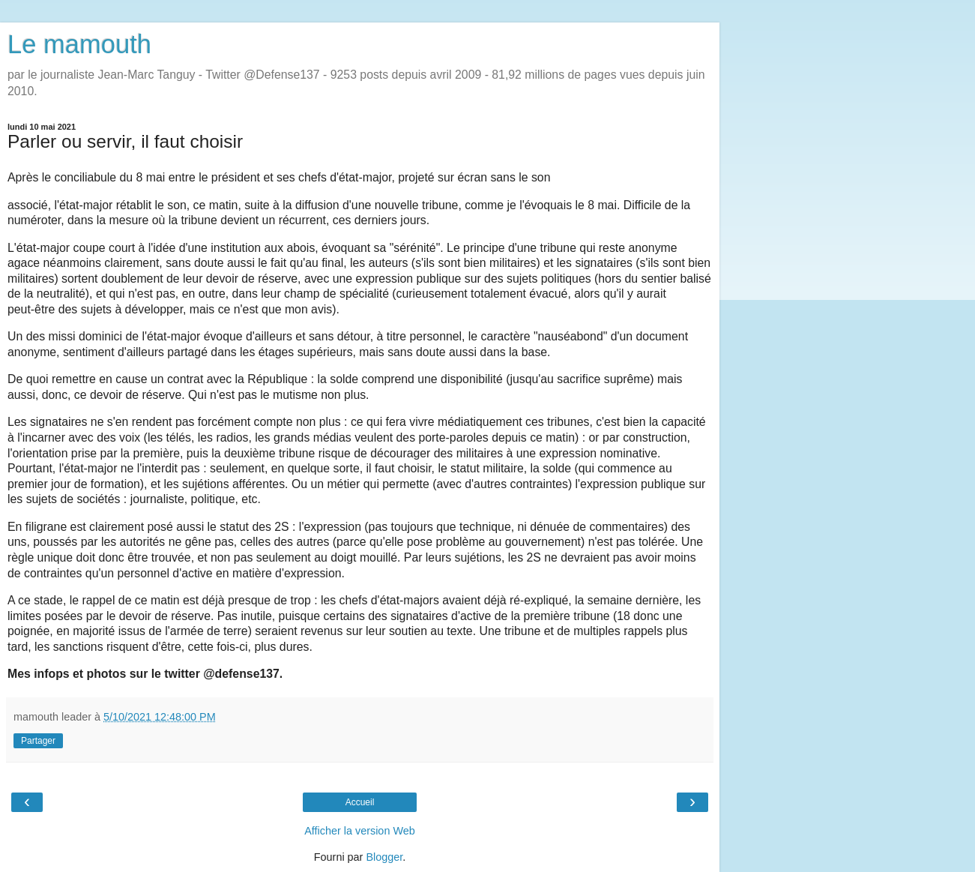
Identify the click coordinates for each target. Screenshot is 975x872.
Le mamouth (79, 44)
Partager (38, 741)
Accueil (360, 802)
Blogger (384, 857)
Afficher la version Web (359, 831)
